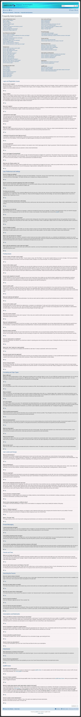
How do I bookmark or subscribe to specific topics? (51, 55)
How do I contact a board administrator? (49, 70)
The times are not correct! (8, 36)
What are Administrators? (46, 20)
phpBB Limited (38, 670)
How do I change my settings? (9, 34)
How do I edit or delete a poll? (9, 54)
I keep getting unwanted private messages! (49, 34)
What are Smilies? (6, 69)
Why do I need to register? (8, 20)
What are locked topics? (7, 75)
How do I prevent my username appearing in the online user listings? (16, 35)
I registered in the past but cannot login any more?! (13, 26)
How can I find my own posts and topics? (49, 49)
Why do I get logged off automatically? (10, 28)
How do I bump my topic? (8, 62)
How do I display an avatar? (8, 41)
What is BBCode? (6, 66)
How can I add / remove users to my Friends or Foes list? (52, 40)
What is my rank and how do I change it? (11, 42)
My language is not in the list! (8, 39)
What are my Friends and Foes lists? (48, 39)
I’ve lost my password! (7, 27)
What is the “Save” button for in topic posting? (12, 60)
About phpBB (18, 671)
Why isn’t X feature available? (47, 68)
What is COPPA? (6, 21)
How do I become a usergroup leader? (48, 25)
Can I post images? (7, 70)
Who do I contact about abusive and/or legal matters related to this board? (55, 69)
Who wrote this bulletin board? (47, 67)
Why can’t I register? (7, 22)
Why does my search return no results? (48, 46)
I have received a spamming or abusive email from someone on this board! (55, 35)
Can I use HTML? (6, 68)
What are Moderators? (45, 21)
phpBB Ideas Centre (60, 678)
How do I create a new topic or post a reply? (11, 48)
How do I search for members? (47, 48)
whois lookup (17, 688)
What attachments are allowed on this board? (50, 61)
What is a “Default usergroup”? (47, 27)
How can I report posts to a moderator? (10, 59)
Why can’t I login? (6, 25)
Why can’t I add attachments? (8, 56)
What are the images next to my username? (11, 40)
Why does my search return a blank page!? (49, 47)
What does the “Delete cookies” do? (10, 30)
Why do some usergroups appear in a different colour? (51, 26)
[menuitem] (10, 10)
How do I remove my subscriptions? (48, 57)
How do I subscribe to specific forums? (48, 56)
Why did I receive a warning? (8, 57)
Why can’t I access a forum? (8, 55)
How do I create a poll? (7, 51)
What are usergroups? (45, 22)
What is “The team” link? (46, 28)
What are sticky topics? (7, 74)
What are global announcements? (9, 71)
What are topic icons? (7, 76)
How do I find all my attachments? (47, 63)
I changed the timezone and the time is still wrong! (12, 37)
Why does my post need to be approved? (11, 61)
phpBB (57, 212)
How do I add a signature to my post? (10, 50)
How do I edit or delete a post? (9, 49)
